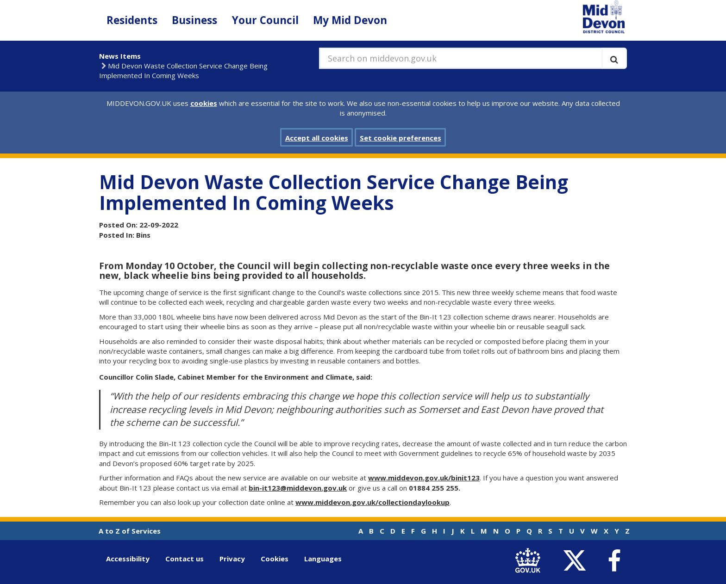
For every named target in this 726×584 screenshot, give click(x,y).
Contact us (184, 558)
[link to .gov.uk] (529, 560)
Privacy (232, 558)
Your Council (265, 20)
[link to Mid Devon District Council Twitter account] (576, 560)
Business (194, 20)
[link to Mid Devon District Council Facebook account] (614, 561)
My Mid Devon (350, 20)
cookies (203, 103)
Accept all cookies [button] (316, 137)
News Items (120, 56)
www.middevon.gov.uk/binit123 (424, 477)
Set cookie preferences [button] (400, 137)
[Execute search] (614, 58)
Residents (131, 20)
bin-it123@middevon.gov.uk (298, 487)
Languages (323, 558)
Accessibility (128, 558)
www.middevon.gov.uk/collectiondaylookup (372, 502)
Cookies (274, 558)
